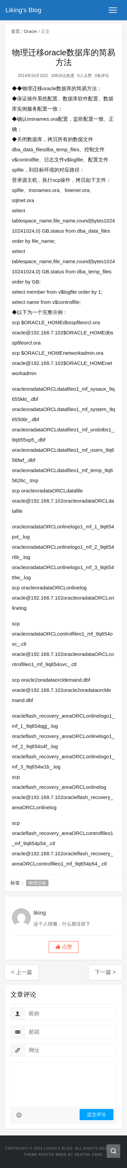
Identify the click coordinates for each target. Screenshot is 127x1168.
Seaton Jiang (89, 1154)
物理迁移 (37, 882)
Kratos (46, 1154)
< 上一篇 (21, 972)
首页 (15, 31)
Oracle (30, 31)
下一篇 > (105, 972)
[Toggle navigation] (113, 10)
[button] (64, 947)
